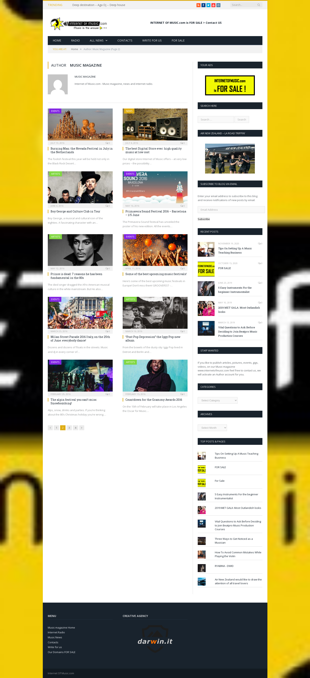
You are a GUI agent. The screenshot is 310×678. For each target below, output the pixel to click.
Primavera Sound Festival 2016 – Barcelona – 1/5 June (155, 213)
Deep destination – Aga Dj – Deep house (98, 5)
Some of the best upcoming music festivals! (156, 274)
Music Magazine (85, 76)
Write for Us (152, 40)
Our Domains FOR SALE (61, 652)
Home (57, 40)
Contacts (124, 40)
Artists (55, 174)
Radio (75, 40)
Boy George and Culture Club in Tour (75, 211)
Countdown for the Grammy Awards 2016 (153, 400)
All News (97, 40)
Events (55, 111)
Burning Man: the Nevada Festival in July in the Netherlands (82, 150)
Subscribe (204, 219)
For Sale (178, 40)
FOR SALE (224, 268)
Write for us (55, 647)
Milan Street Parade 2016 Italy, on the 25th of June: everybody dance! (80, 338)
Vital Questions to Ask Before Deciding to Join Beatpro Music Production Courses (237, 332)
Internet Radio (56, 632)
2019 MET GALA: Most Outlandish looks (239, 310)
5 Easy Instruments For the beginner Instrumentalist (235, 290)
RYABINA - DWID (224, 566)
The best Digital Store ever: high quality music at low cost (153, 150)
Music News (55, 637)
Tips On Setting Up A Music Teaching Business (235, 250)
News (129, 111)
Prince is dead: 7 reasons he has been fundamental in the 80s (76, 275)
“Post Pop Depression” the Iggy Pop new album (152, 338)
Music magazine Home (61, 627)
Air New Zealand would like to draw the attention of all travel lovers (238, 581)
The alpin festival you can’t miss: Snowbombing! (74, 401)
